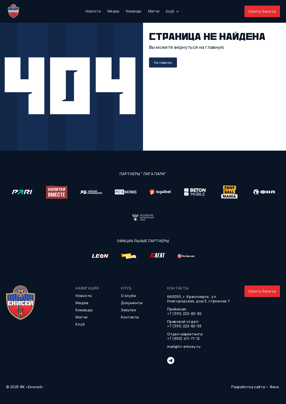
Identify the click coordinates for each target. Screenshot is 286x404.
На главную (163, 62)
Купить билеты (262, 11)
